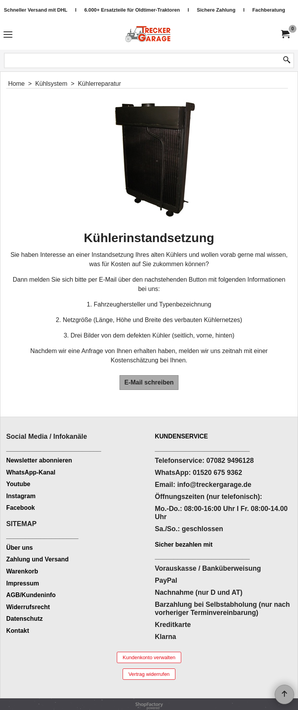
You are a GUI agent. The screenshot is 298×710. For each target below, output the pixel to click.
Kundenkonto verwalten (149, 657)
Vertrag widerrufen (149, 674)
